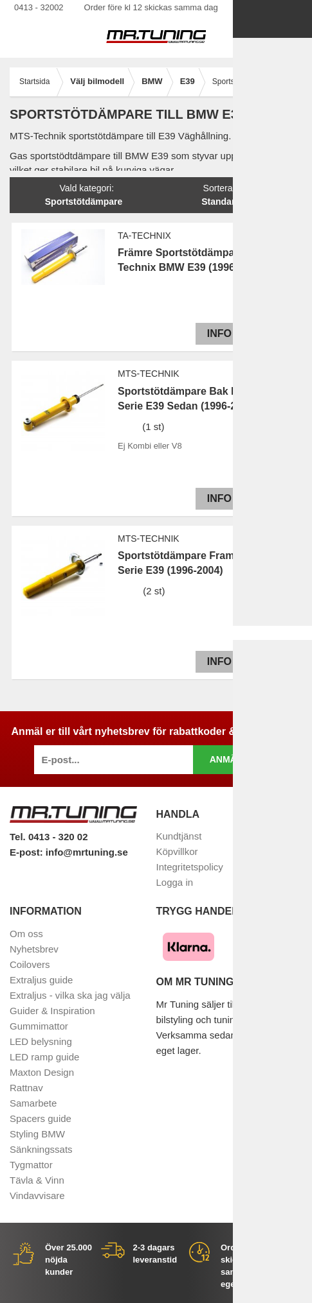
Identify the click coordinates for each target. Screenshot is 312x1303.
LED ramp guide (44, 1056)
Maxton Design (42, 1072)
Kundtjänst (179, 836)
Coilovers (30, 964)
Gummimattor (39, 1026)
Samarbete (33, 1103)
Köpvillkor (177, 851)
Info (217, 333)
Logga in (175, 882)
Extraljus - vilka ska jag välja (70, 995)
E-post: (28, 852)
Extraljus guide (41, 979)
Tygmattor (31, 1164)
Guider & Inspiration (52, 1010)
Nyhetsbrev (34, 949)
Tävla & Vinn (37, 1180)
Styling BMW (37, 1133)
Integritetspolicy (189, 866)
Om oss (26, 933)
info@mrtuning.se (87, 852)
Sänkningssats (41, 1149)
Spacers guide (40, 1118)
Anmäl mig (236, 759)
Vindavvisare (37, 1195)
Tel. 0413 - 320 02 (48, 836)
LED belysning (41, 1041)
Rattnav (26, 1087)
